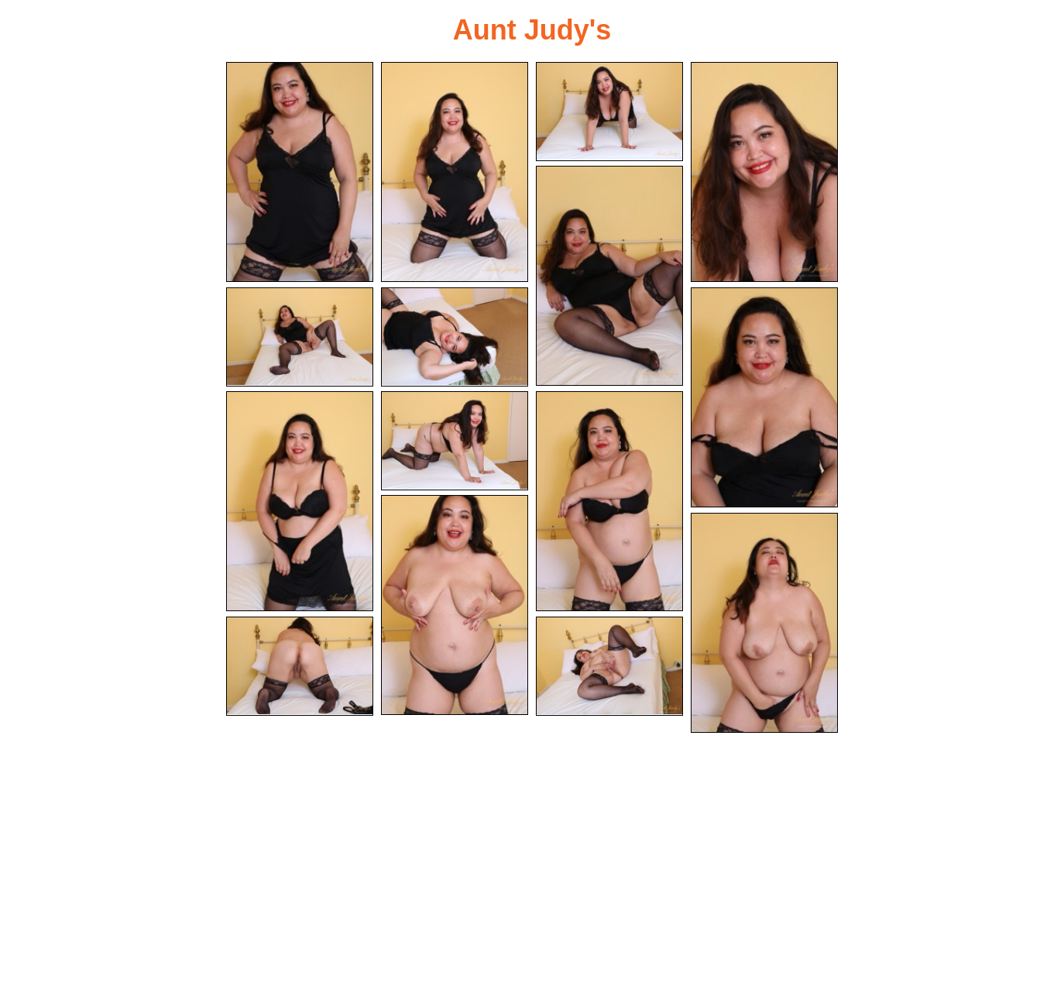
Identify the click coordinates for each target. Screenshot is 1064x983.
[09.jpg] (299, 501)
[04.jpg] (764, 172)
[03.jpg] (609, 111)
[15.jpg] (609, 666)
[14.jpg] (299, 666)
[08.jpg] (764, 397)
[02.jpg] (454, 172)
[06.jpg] (299, 337)
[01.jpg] (299, 172)
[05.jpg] (609, 276)
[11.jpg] (609, 501)
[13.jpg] (764, 623)
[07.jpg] (454, 337)
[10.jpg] (454, 440)
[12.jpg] (454, 605)
